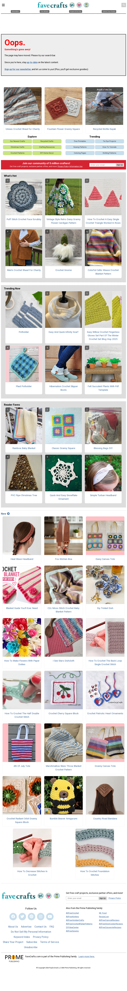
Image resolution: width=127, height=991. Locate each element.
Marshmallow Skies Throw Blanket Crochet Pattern (63, 768)
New (5, 513)
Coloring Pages (80, 153)
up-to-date (32, 62)
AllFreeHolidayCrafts (75, 920)
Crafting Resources (47, 147)
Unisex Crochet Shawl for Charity (23, 129)
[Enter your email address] (82, 898)
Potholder (24, 332)
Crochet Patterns (17, 153)
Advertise (26, 926)
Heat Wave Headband (22, 559)
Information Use (75, 166)
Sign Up (120, 165)
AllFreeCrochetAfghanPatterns (79, 924)
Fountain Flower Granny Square (63, 129)
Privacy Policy (63, 166)
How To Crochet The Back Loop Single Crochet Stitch (105, 662)
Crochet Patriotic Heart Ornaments (105, 713)
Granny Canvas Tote (105, 766)
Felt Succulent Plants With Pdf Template (103, 388)
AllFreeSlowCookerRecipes (111, 924)
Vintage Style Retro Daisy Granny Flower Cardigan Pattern (63, 221)
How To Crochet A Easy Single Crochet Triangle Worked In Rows (103, 221)
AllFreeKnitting (72, 916)
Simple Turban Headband (103, 495)
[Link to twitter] (22, 916)
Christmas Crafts (17, 147)
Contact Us (40, 926)
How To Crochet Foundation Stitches (94, 873)
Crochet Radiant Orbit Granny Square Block (22, 820)
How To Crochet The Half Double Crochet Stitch (22, 715)
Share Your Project (13, 942)
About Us (13, 926)
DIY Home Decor (47, 153)
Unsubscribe (30, 947)
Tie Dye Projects (109, 141)
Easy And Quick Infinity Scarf (63, 332)
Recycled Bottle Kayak (104, 129)
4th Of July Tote (22, 766)
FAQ (51, 926)
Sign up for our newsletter (17, 69)
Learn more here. (87, 956)
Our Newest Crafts (17, 141)
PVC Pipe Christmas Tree (24, 495)
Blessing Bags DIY (103, 448)
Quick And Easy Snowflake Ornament (63, 497)
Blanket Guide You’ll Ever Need (22, 608)
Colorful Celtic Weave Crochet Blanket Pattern (103, 272)
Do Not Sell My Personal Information (31, 931)
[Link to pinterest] (31, 916)
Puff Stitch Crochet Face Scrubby (24, 219)
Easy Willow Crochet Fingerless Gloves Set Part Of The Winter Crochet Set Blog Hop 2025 (103, 336)
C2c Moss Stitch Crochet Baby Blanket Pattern (63, 610)
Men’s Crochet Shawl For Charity (24, 270)
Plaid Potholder (24, 386)
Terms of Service (49, 942)
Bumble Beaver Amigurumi (63, 818)
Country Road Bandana (105, 818)
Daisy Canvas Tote (105, 559)
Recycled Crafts (47, 141)
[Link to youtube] (50, 916)
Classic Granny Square (63, 448)
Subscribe (31, 942)
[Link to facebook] (13, 916)
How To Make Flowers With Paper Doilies (22, 662)
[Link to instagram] (40, 916)
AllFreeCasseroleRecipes (110, 927)
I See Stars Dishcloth (63, 660)
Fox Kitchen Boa (63, 559)
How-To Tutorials (109, 147)
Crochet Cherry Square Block (64, 713)
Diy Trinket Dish (105, 608)
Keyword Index (22, 936)
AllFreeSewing (72, 931)
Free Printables (80, 141)
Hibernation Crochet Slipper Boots (63, 388)
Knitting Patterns (109, 153)
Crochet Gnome (63, 270)
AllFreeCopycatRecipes (109, 920)
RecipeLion (104, 916)
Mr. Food (103, 913)
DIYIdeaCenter (72, 927)
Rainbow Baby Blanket (23, 448)
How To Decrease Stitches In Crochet (32, 873)
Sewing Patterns (80, 147)
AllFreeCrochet (72, 913)
